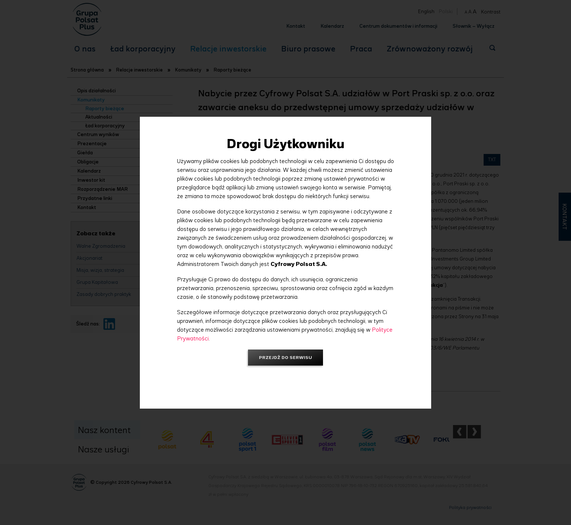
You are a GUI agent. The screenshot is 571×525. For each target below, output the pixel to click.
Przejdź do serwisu (285, 357)
